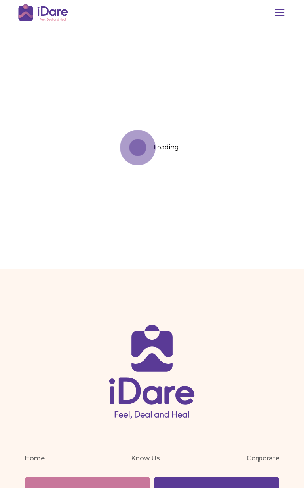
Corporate (263, 458)
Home (35, 458)
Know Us (145, 458)
